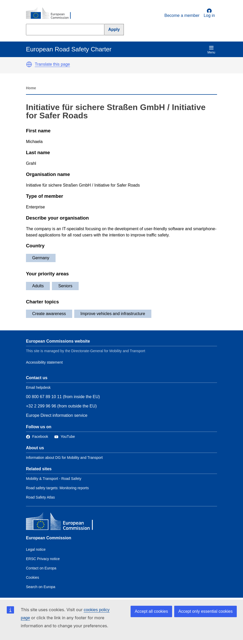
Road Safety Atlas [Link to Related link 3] (40, 497)
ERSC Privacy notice (43, 559)
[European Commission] (51, 13)
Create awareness (49, 313)
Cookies (32, 577)
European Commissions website (58, 341)
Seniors (65, 286)
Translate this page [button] (52, 64)
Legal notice (36, 549)
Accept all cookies (151, 611)
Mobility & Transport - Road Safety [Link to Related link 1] (53, 478)
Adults (38, 286)
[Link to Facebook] (37, 436)
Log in (209, 13)
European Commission (48, 538)
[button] (29, 64)
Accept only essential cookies (205, 611)
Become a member (181, 15)
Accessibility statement (44, 362)
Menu (211, 49)
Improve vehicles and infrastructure (112, 313)
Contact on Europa (41, 568)
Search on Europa (40, 587)
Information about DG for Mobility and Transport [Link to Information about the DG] (64, 457)
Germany (40, 258)
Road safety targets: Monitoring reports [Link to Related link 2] (57, 488)
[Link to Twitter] (64, 436)
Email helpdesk (38, 387)
